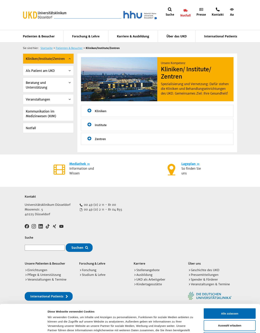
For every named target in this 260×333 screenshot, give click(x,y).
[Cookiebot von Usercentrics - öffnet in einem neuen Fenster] (23, 326)
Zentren (100, 139)
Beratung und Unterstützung (36, 85)
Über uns (194, 263)
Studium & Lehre (93, 275)
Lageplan (188, 164)
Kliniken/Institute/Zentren (45, 59)
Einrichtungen (37, 270)
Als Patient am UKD (40, 71)
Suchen (77, 248)
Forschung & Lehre (85, 36)
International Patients (220, 36)
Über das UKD (176, 36)
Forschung (89, 270)
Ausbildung (144, 275)
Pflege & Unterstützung (44, 275)
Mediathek (77, 164)
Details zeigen (193, 325)
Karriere (139, 263)
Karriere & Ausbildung (133, 36)
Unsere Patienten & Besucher (45, 263)
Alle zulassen (229, 285)
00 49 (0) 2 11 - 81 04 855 (102, 209)
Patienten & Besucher (39, 36)
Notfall (31, 128)
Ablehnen (230, 309)
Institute (101, 125)
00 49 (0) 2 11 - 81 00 (99, 205)
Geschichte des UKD (205, 270)
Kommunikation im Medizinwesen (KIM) (41, 113)
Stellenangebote (148, 270)
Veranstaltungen (38, 99)
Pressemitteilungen (204, 275)
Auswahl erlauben (229, 297)
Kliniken (100, 111)
